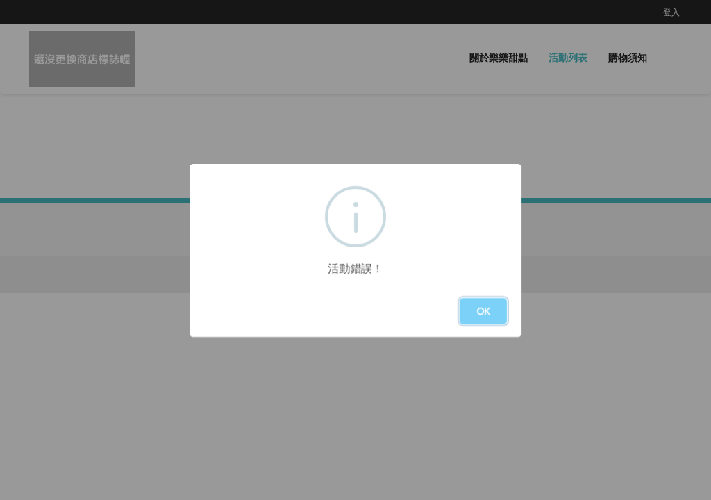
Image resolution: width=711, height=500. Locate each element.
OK (483, 311)
